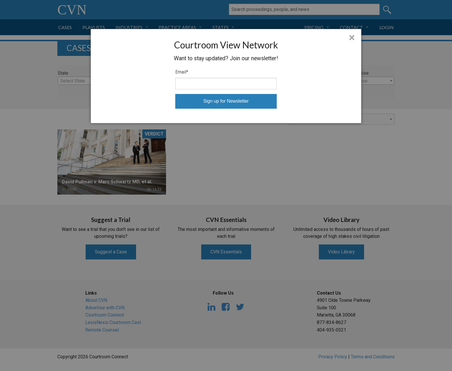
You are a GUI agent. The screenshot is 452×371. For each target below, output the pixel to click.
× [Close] (352, 38)
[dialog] (226, 76)
